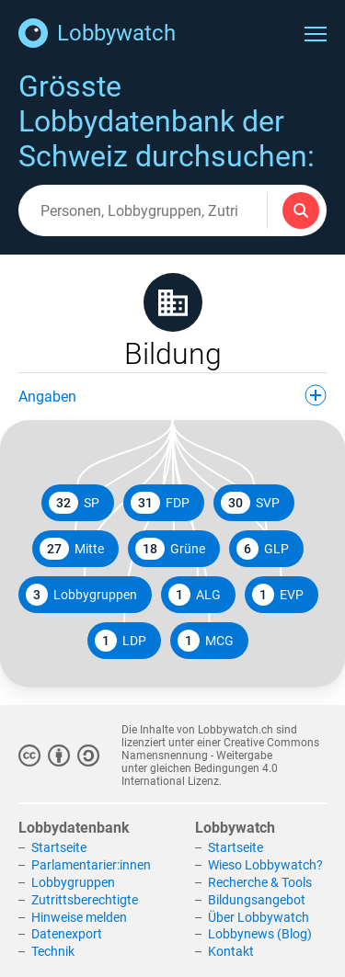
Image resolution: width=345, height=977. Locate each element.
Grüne (170, 549)
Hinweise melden (79, 917)
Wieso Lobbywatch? (265, 865)
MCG (206, 641)
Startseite (58, 847)
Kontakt (231, 951)
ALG (194, 595)
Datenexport (66, 933)
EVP (278, 595)
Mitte (72, 549)
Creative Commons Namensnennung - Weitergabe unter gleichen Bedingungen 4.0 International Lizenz (220, 762)
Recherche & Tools (260, 882)
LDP (120, 641)
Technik (53, 951)
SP (74, 503)
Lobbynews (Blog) (260, 933)
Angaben (172, 395)
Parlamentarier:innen (91, 865)
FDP (160, 503)
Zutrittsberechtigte (84, 899)
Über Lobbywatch (258, 917)
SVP (250, 503)
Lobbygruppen (81, 595)
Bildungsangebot (256, 899)
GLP (262, 549)
